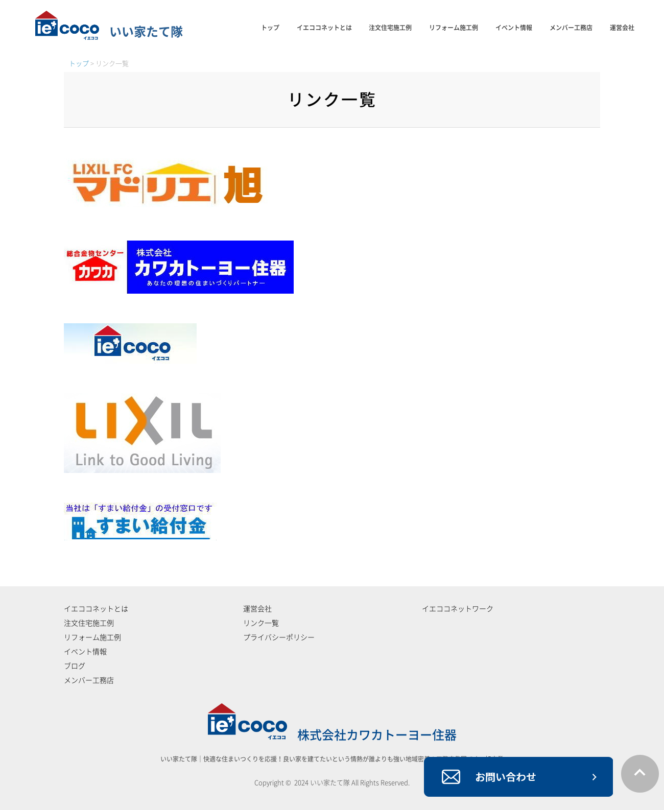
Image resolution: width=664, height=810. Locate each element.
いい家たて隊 (109, 32)
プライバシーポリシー (279, 637)
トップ (270, 28)
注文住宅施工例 (390, 28)
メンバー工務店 (571, 28)
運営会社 (622, 28)
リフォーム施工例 (453, 28)
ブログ (74, 666)
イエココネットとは (324, 28)
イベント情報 (513, 28)
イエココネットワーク (457, 608)
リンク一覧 (261, 623)
